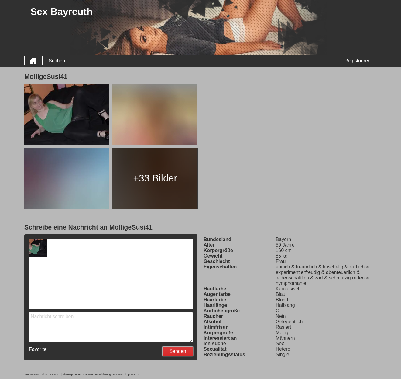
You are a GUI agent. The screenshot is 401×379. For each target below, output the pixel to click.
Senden (177, 351)
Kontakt (118, 374)
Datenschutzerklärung (97, 374)
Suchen (57, 60)
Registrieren (357, 60)
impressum (132, 374)
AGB (78, 374)
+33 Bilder (155, 178)
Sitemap (67, 374)
